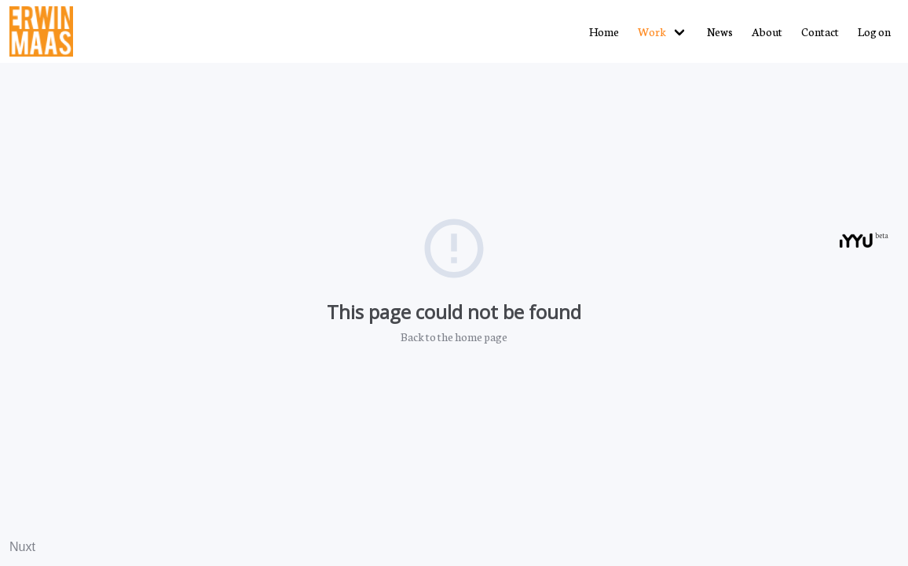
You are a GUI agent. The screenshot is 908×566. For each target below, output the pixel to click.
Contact (820, 31)
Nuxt (22, 546)
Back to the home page (454, 336)
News (720, 31)
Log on (874, 31)
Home (604, 31)
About (767, 31)
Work (652, 31)
